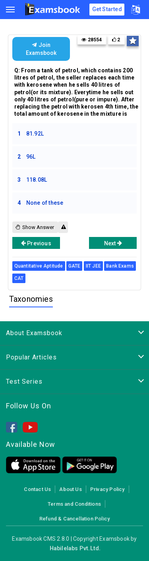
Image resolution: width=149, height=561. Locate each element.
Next (113, 243)
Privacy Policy (107, 489)
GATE (74, 266)
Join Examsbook (41, 49)
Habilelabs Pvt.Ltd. (75, 548)
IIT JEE (93, 266)
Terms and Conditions (74, 504)
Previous (36, 243)
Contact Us (37, 489)
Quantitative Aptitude (38, 266)
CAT (19, 278)
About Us (70, 489)
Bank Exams (120, 266)
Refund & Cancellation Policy (74, 519)
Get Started (107, 9)
